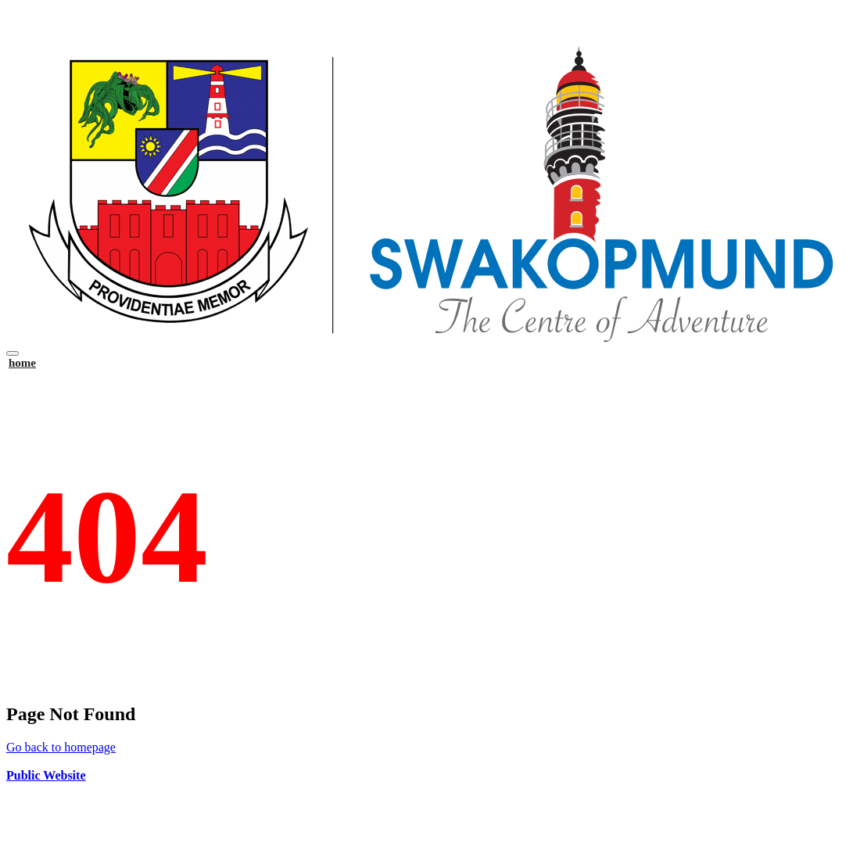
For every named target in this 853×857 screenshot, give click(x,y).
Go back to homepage (61, 747)
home (22, 363)
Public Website (46, 775)
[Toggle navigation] (12, 353)
